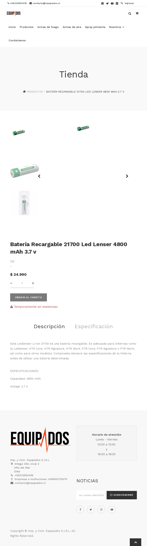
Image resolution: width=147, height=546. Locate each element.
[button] (126, 174)
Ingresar (127, 3)
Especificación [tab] (94, 326)
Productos (35, 91)
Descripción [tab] (49, 326)
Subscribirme (121, 495)
